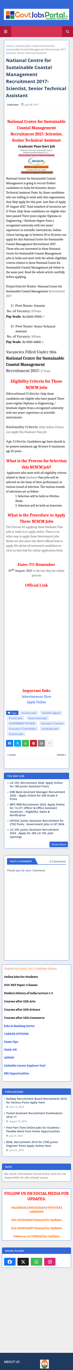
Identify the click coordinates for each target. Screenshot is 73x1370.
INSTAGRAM (37, 1207)
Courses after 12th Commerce (24, 1018)
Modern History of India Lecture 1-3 (28, 993)
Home (9, 46)
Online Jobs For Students (21, 977)
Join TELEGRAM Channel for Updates (36, 1220)
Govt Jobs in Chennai (52, 723)
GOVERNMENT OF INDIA (22, 723)
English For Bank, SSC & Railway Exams (30, 968)
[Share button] (49, 743)
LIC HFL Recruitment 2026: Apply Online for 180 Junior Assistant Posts (36, 784)
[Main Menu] (5, 31)
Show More (58, 844)
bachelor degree (51, 713)
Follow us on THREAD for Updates (36, 1236)
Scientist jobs (23, 46)
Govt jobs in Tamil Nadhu (22, 728)
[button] (67, 31)
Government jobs (37, 718)
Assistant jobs (28, 713)
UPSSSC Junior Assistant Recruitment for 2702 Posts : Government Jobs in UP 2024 (37, 822)
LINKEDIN (36, 1212)
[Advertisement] (36, 1313)
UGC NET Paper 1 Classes (21, 985)
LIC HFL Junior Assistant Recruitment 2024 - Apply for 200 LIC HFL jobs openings (34, 833)
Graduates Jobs (50, 728)
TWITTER (53, 1207)
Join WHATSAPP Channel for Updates (36, 1228)
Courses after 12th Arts (19, 1001)
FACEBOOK (18, 1207)
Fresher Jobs (15, 718)
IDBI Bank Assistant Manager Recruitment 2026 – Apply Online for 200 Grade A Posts (37, 795)
